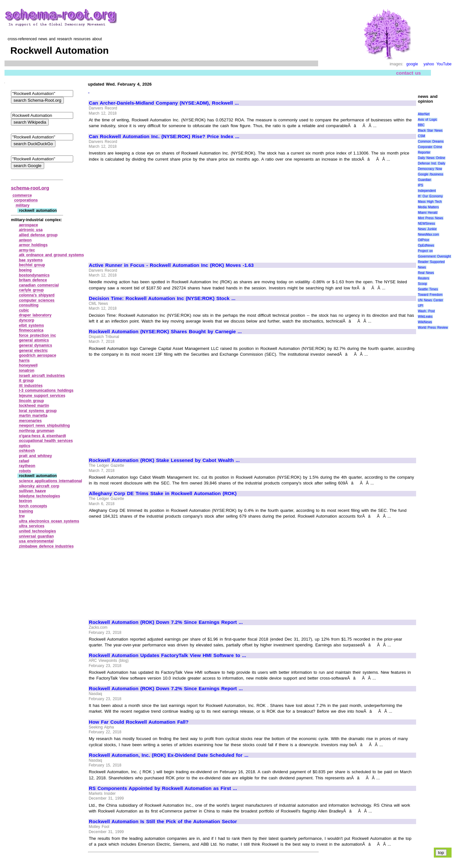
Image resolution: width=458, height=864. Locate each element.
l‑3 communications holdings (46, 390)
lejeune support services (42, 395)
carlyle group (31, 290)
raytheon (27, 466)
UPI (420, 305)
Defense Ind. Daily (431, 163)
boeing (25, 270)
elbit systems (31, 325)
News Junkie (427, 229)
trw (22, 516)
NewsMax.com (428, 234)
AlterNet (423, 114)
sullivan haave (32, 491)
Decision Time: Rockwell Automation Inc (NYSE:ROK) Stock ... (162, 298)
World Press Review (433, 327)
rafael (24, 461)
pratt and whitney (35, 456)
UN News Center (430, 300)
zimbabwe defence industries (46, 546)
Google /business (430, 174)
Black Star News (430, 130)
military (23, 205)
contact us (408, 73)
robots (25, 471)
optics (24, 446)
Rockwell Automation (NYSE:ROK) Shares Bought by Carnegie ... (165, 331)
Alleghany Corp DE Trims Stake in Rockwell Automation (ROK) (163, 493)
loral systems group (38, 411)
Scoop (422, 284)
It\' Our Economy (430, 196)
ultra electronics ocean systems (49, 521)
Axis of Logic (427, 119)
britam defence (33, 280)
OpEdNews (426, 245)
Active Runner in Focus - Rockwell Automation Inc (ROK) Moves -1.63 (171, 265)
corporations (26, 200)
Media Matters (428, 207)
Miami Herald (427, 212)
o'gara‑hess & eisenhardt (42, 436)
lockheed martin (34, 405)
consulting (29, 305)
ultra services (31, 526)
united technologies (37, 531)
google (412, 64)
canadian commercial (39, 285)
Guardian (424, 180)
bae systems (31, 260)
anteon (25, 240)
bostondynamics (34, 275)
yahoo (429, 64)
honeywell (28, 365)
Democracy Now (430, 169)
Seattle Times (428, 289)
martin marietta (33, 415)
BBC (421, 125)
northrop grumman (36, 430)
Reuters (423, 278)
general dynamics (35, 345)
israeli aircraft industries (42, 375)
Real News (426, 273)
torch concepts (33, 506)
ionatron (26, 370)
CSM (421, 136)
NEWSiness (426, 223)
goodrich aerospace (37, 355)
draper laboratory (35, 315)
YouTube (444, 64)
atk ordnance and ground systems (51, 255)
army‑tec (27, 250)
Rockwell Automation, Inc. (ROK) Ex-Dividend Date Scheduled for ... (168, 755)
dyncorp (26, 320)
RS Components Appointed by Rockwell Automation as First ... (163, 788)
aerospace (28, 225)
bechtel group (32, 265)
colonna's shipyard (36, 295)
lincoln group (31, 401)
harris (24, 360)
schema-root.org (30, 188)
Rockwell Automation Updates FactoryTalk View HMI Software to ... (167, 655)
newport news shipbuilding (44, 425)
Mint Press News (430, 218)
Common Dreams (430, 141)
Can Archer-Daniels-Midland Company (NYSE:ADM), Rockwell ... (164, 103)
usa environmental (36, 541)
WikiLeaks (425, 316)
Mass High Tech (430, 201)
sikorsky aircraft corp (39, 486)
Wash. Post (426, 311)
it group (26, 380)
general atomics (34, 340)
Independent (427, 191)
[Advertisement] (143, 209)
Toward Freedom (430, 294)
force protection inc (37, 335)
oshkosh (27, 450)
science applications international (50, 481)
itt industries (31, 385)
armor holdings (33, 245)
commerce (22, 195)
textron (25, 501)
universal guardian (36, 536)
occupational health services (46, 440)
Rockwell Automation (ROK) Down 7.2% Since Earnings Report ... (166, 622)
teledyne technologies (39, 496)
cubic (24, 310)
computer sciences (36, 300)
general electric (33, 350)
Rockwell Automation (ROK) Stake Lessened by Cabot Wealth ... (164, 460)
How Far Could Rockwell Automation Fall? (139, 722)
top (441, 852)
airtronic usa (31, 230)
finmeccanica (31, 330)
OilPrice (423, 240)
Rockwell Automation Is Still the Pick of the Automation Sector (163, 821)
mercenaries (30, 420)
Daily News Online (431, 158)
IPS (420, 185)
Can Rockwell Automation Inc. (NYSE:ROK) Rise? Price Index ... (164, 136)
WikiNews (425, 322)
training (26, 511)
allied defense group (38, 235)
